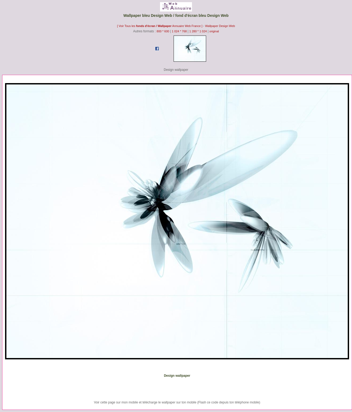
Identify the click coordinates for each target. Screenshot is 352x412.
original (214, 31)
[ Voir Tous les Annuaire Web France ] (160, 26)
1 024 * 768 (179, 31)
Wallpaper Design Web (220, 26)
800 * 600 (163, 31)
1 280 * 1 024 (198, 31)
